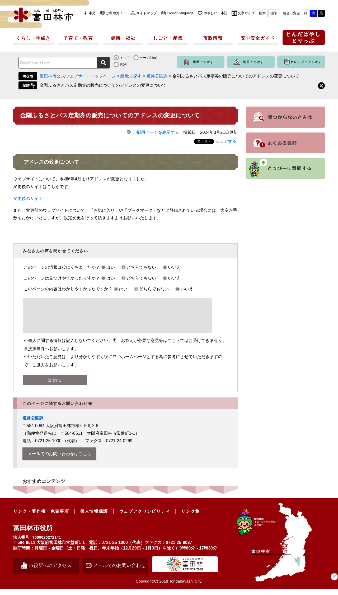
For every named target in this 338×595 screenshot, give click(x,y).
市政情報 (213, 38)
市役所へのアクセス (50, 571)
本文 (92, 13)
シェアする (226, 141)
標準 (273, 13)
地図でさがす (253, 62)
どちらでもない (141, 267)
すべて (125, 57)
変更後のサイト (28, 198)
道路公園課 (157, 76)
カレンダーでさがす (306, 62)
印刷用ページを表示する (156, 132)
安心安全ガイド (258, 38)
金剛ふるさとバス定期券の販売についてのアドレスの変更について (103, 85)
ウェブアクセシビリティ (144, 517)
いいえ (174, 267)
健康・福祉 (123, 38)
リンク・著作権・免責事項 (41, 517)
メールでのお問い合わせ (119, 571)
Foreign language (180, 13)
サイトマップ (146, 13)
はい (110, 267)
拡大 (262, 13)
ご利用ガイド (116, 13)
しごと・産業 (168, 38)
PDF (123, 64)
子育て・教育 (78, 38)
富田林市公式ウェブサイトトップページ (78, 76)
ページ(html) (149, 57)
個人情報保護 (94, 517)
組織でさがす (203, 62)
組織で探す (131, 76)
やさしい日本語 (216, 13)
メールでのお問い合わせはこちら (59, 460)
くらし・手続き (33, 38)
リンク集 (190, 517)
